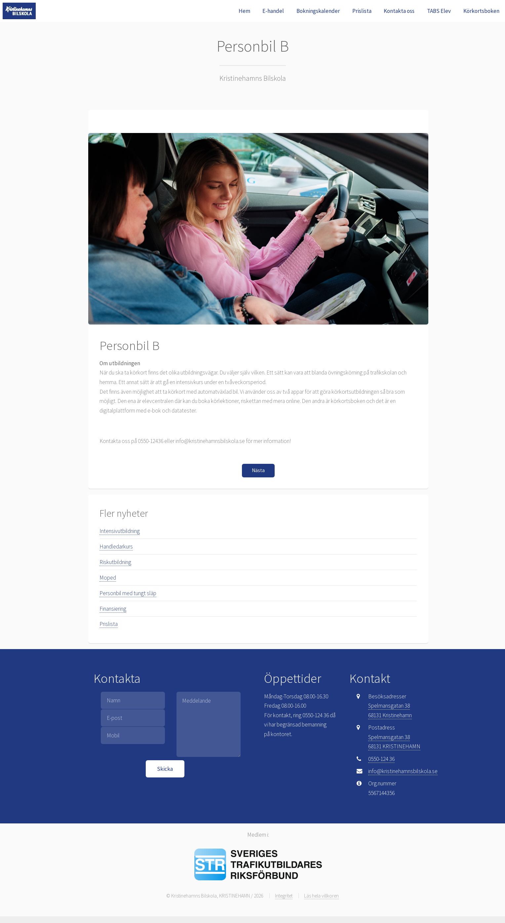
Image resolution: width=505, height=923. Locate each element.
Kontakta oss (399, 11)
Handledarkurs (116, 546)
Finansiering (112, 608)
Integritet (283, 896)
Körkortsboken (481, 11)
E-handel (273, 11)
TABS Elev (439, 11)
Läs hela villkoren (321, 896)
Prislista (361, 11)
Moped (107, 577)
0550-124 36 (381, 759)
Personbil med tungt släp (127, 593)
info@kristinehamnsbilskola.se (403, 771)
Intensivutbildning (119, 531)
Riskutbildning (115, 562)
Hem (244, 11)
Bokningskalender (318, 11)
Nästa (258, 470)
